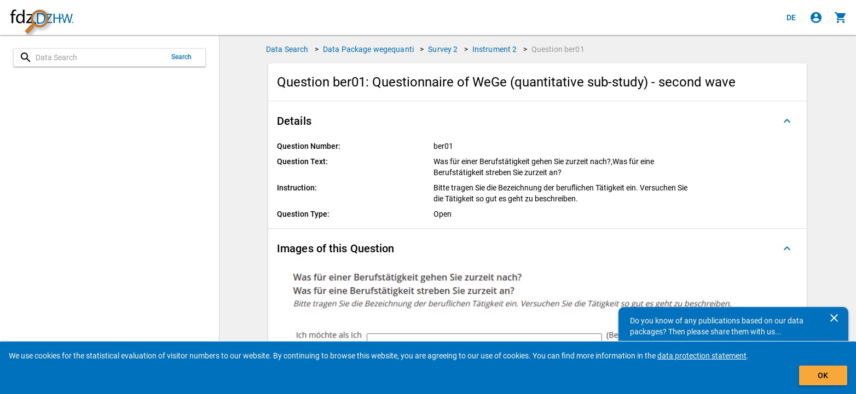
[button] (537, 121)
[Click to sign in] (816, 17)
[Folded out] (787, 121)
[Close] (834, 318)
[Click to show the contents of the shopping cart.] (841, 17)
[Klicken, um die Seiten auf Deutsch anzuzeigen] (791, 17)
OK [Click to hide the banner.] (823, 375)
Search (181, 57)
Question (558, 49)
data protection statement (702, 355)
